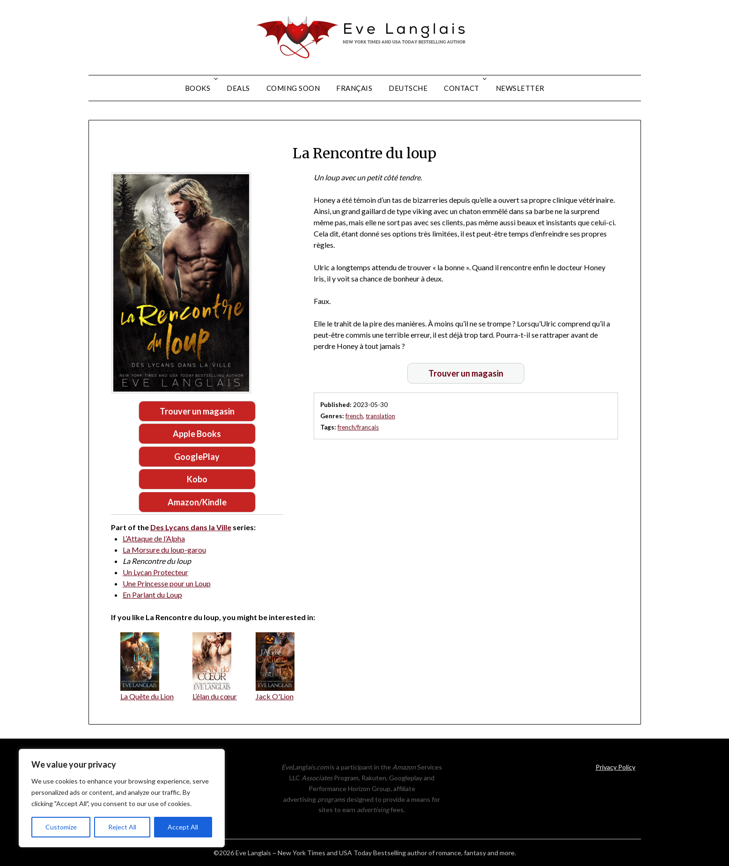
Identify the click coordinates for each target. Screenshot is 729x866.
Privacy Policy (615, 767)
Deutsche (408, 88)
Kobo (197, 479)
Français (354, 88)
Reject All (122, 827)
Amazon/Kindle (197, 502)
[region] (122, 798)
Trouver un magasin (197, 411)
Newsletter (520, 88)
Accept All (183, 827)
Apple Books (197, 434)
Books (198, 88)
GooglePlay (197, 457)
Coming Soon (293, 88)
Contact (461, 88)
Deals (238, 88)
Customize (61, 827)
